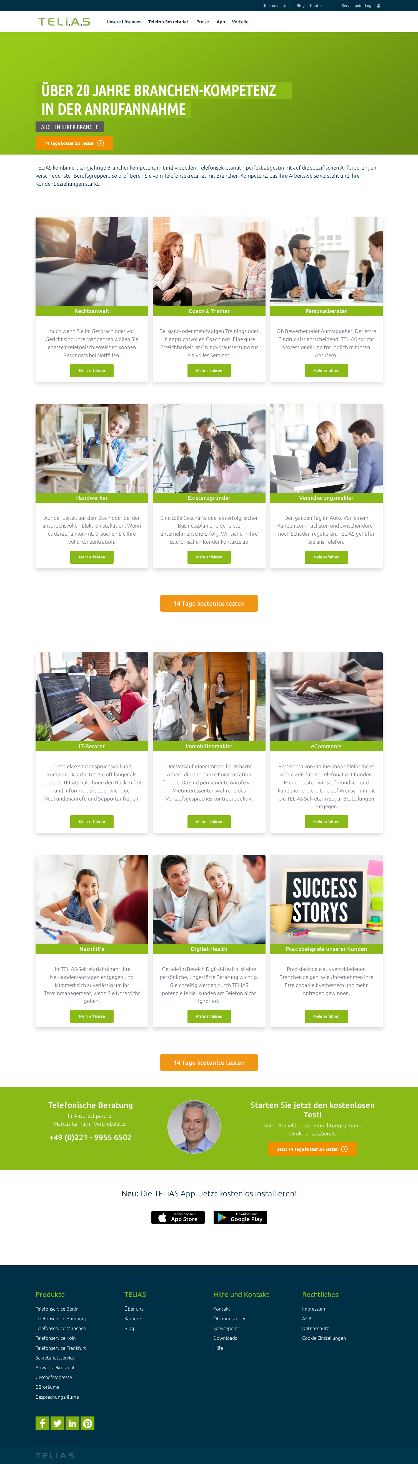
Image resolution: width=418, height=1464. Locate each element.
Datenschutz (315, 1328)
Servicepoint (226, 1328)
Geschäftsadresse (54, 1377)
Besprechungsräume (57, 1397)
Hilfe (218, 1348)
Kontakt (317, 5)
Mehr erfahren (92, 370)
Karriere (132, 1318)
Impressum (313, 1308)
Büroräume (47, 1387)
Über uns (270, 5)
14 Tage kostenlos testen (209, 603)
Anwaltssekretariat (55, 1367)
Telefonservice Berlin (57, 1308)
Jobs (287, 5)
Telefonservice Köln (56, 1338)
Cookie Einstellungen (324, 1338)
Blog (301, 5)
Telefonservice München (61, 1328)
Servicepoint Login (361, 5)
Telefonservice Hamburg (61, 1318)
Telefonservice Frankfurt (61, 1348)
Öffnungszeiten (230, 1318)
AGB (306, 1318)
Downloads (225, 1338)
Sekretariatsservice (55, 1357)
